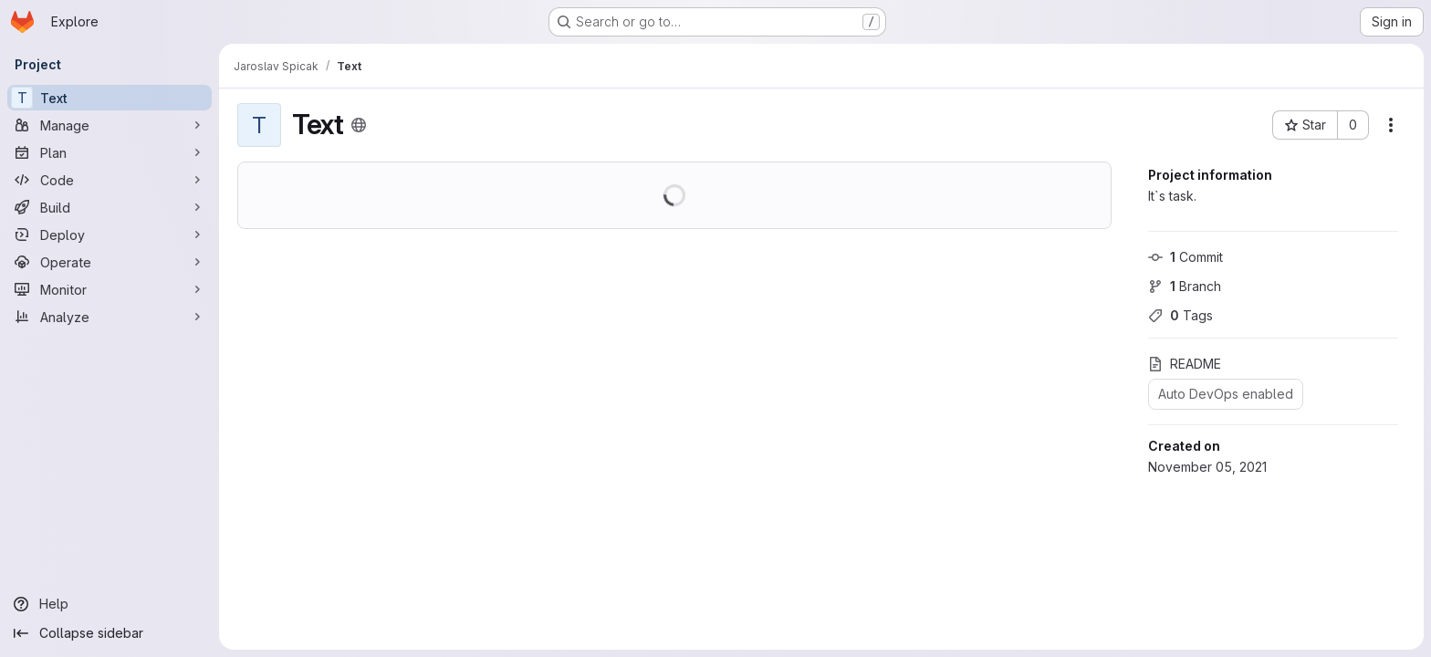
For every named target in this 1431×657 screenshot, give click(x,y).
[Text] (109, 97)
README (1184, 363)
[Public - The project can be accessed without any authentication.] (358, 125)
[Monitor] (109, 289)
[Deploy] (109, 234)
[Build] (109, 207)
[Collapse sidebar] (109, 633)
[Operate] (109, 262)
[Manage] (109, 125)
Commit (1185, 257)
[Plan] (109, 152)
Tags (1180, 315)
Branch (1184, 286)
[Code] (109, 180)
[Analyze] (109, 316)
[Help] (109, 604)
